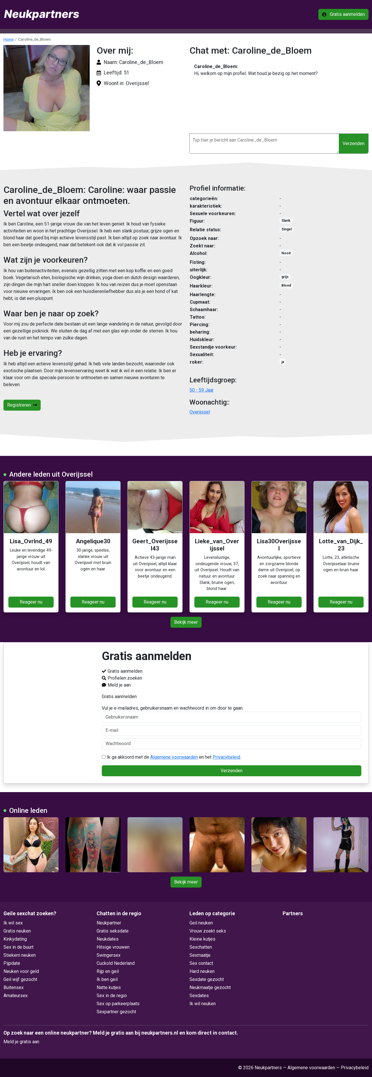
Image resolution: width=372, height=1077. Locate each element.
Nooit (286, 253)
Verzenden (354, 143)
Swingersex (109, 955)
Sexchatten (200, 947)
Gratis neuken (17, 931)
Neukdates (108, 939)
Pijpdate (11, 963)
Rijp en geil (108, 971)
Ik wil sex (13, 923)
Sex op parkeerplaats (118, 1003)
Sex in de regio (112, 995)
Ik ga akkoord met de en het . (171, 757)
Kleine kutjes (202, 939)
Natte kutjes (109, 987)
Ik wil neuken (202, 1003)
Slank (285, 221)
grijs (285, 277)
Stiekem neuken (19, 955)
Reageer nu (31, 602)
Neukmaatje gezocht (210, 987)
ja (282, 362)
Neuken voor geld (21, 971)
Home (8, 39)
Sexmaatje (200, 955)
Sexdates (199, 995)
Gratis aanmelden (343, 14)
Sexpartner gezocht (116, 1011)
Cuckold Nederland (116, 963)
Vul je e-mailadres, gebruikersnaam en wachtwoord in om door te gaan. (231, 714)
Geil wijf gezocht (20, 979)
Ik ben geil (107, 979)
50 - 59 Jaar (201, 390)
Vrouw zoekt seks (207, 931)
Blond (286, 285)
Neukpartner (109, 923)
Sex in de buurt (18, 947)
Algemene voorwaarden (174, 757)
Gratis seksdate (113, 931)
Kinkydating (15, 939)
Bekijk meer (186, 622)
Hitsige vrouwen (113, 947)
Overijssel (199, 412)
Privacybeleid (226, 757)
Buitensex (13, 987)
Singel (286, 229)
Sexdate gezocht (206, 979)
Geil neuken (201, 923)
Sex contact (201, 963)
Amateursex (15, 995)
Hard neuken (202, 971)
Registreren (22, 405)
